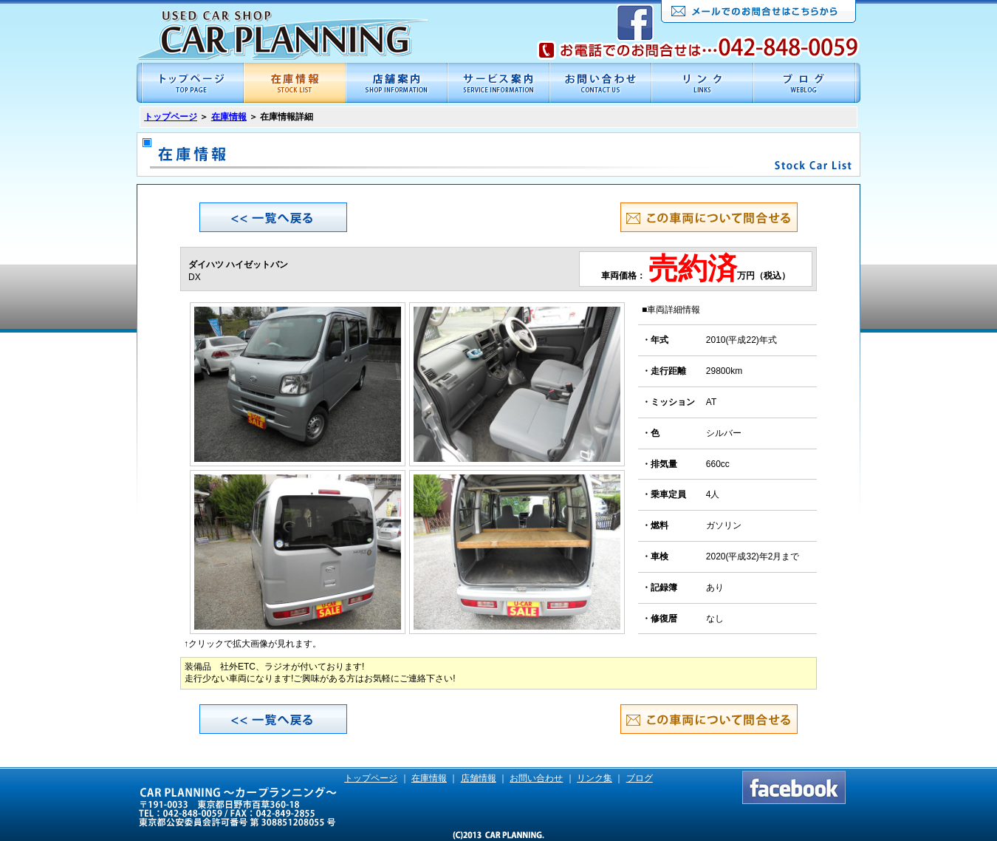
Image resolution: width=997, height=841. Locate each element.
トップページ (170, 117)
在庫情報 (229, 117)
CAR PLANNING (282, 35)
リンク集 (594, 778)
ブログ (639, 778)
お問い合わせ (536, 778)
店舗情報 (478, 778)
